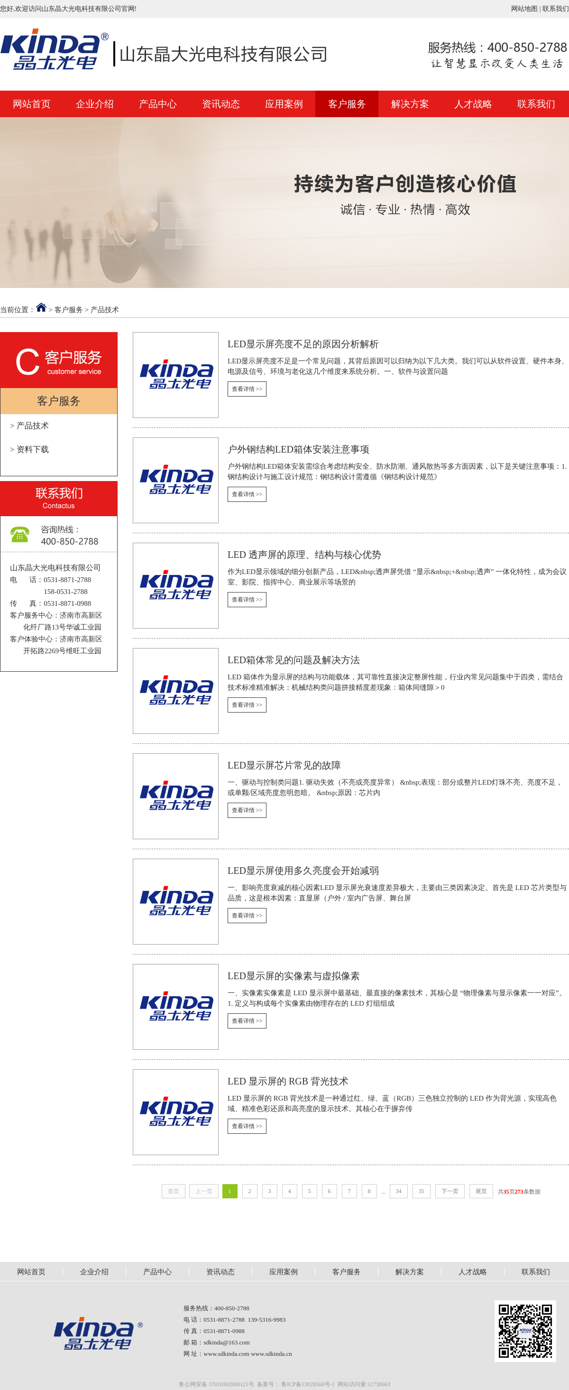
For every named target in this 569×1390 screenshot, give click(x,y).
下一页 (450, 1191)
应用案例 (284, 104)
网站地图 (524, 8)
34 (399, 1191)
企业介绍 (95, 104)
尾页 (481, 1191)
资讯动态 (221, 104)
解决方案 (410, 104)
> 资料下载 (29, 449)
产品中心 (158, 104)
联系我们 (555, 8)
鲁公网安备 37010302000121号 (216, 1384)
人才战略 (473, 104)
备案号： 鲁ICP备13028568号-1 (296, 1384)
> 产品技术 (29, 425)
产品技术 (105, 310)
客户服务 (347, 104)
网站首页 (32, 104)
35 (421, 1191)
